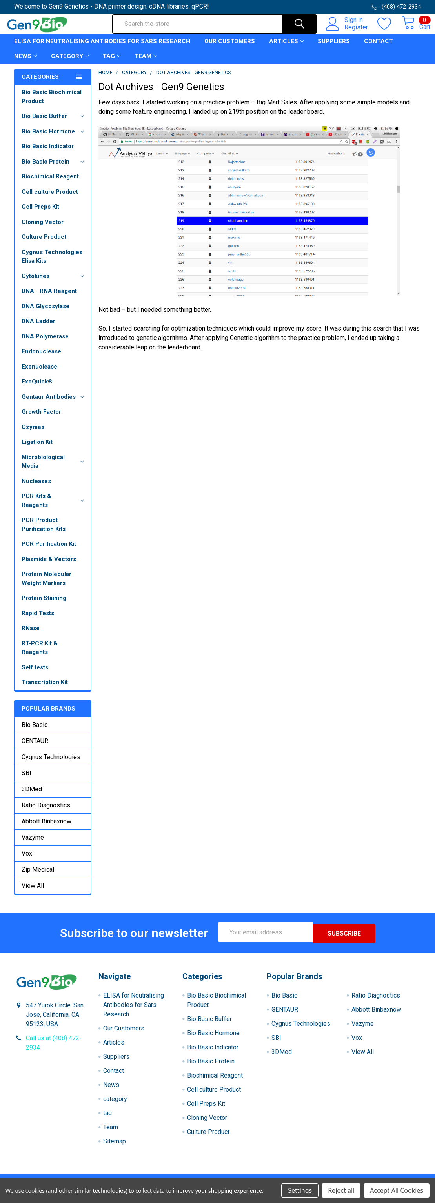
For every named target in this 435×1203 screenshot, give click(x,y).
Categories (40, 83)
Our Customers (229, 48)
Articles (286, 48)
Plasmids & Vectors (49, 566)
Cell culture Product (50, 198)
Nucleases (36, 488)
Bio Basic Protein (54, 168)
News (25, 63)
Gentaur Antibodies (54, 403)
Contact (378, 48)
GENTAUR (35, 748)
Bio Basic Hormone (54, 138)
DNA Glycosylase (45, 313)
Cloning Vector (43, 229)
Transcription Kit (45, 689)
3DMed (32, 796)
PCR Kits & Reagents (54, 508)
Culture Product (44, 243)
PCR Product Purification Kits (44, 531)
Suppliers (334, 48)
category (70, 63)
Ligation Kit (37, 448)
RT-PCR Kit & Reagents (40, 655)
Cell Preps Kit (40, 213)
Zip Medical (38, 876)
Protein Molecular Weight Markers (46, 586)
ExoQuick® (37, 388)
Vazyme (33, 844)
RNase (31, 635)
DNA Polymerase (45, 343)
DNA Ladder (38, 328)
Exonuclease (39, 373)
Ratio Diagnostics (46, 812)
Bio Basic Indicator (48, 153)
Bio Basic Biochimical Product (52, 104)
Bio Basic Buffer (54, 123)
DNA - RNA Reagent (49, 298)
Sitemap (114, 1146)
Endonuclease (41, 358)
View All (33, 892)
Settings (300, 1190)
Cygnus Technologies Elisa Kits (52, 264)
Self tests (35, 674)
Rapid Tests (38, 620)
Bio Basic (34, 732)
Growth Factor (41, 418)
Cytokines (54, 283)
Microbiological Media (54, 469)
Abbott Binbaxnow (46, 828)
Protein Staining (44, 605)
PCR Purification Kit (49, 550)
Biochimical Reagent (50, 183)
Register (347, 31)
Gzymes (33, 434)
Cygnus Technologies (51, 764)
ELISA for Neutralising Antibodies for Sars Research (102, 48)
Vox (27, 860)
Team (146, 63)
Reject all (341, 1190)
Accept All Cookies (396, 1190)
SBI (26, 780)
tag (111, 63)
